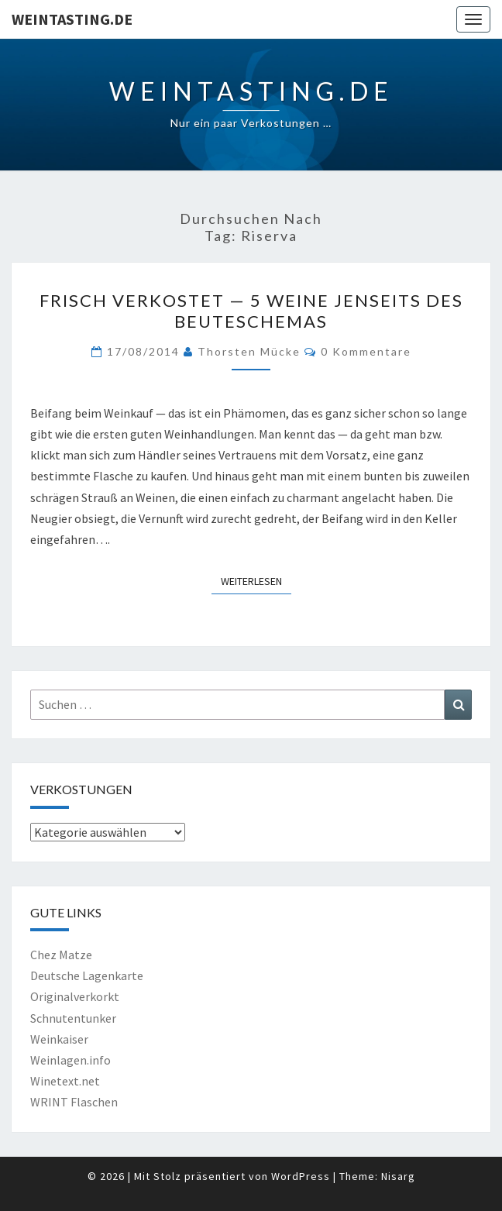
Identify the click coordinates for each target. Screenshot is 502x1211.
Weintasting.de (72, 19)
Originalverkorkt (74, 996)
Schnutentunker (73, 1018)
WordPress (300, 1176)
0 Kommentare (366, 351)
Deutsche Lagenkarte (86, 975)
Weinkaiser (59, 1039)
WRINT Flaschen (74, 1102)
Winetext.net (65, 1081)
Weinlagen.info (70, 1060)
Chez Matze (61, 954)
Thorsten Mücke (249, 351)
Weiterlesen (256, 580)
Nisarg (398, 1176)
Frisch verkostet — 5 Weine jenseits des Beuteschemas (251, 310)
